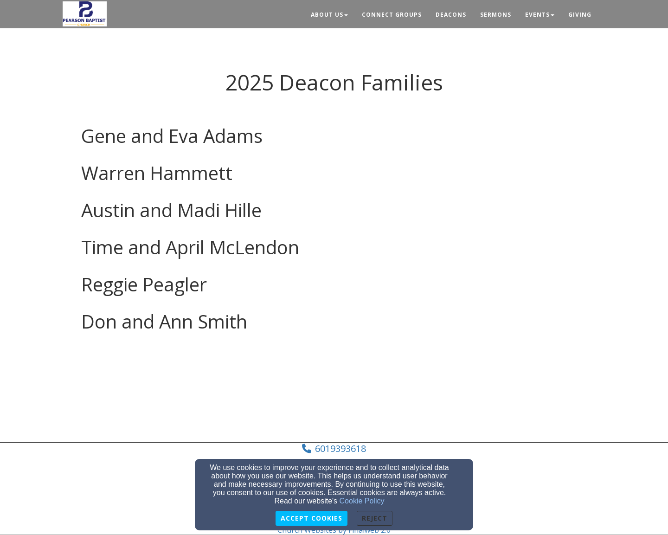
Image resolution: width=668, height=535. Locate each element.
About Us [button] (329, 15)
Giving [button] (579, 15)
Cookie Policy (362, 501)
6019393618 (340, 448)
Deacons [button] (451, 15)
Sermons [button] (495, 15)
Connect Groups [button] (392, 15)
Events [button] (539, 15)
